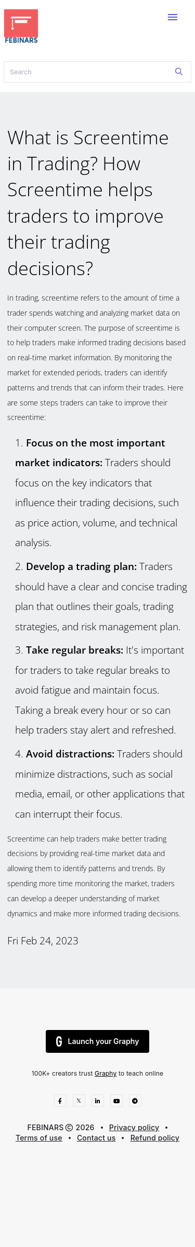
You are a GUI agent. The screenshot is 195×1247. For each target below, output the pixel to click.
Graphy (105, 1073)
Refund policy (155, 1137)
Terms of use (39, 1137)
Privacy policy (134, 1127)
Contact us (96, 1137)
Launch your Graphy (97, 1041)
